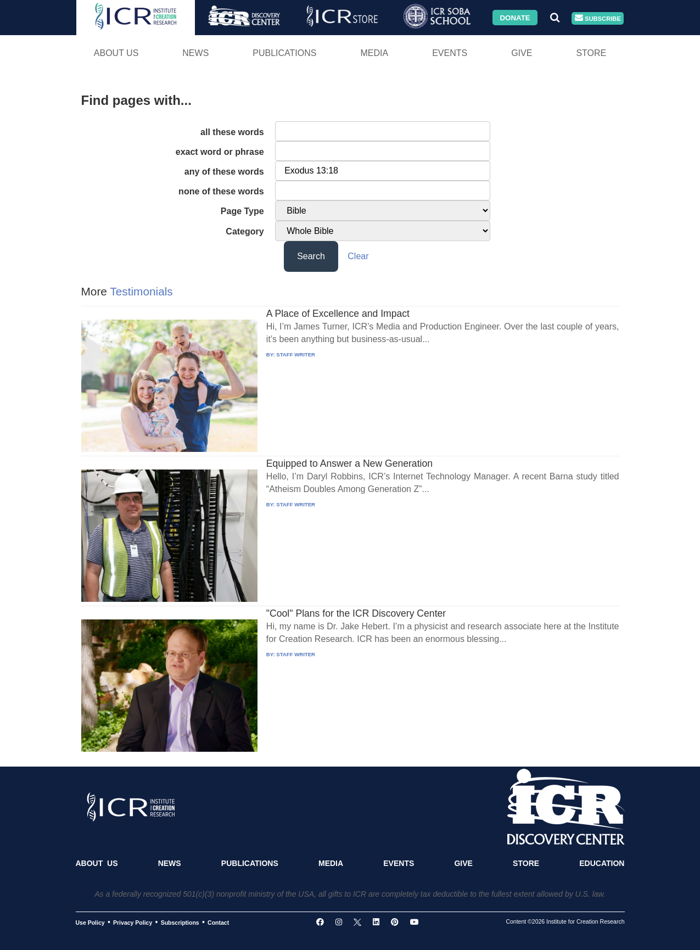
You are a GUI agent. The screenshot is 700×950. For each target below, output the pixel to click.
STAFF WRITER (295, 354)
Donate (515, 17)
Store (591, 53)
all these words (232, 132)
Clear (358, 256)
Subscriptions (180, 922)
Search (311, 256)
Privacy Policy (132, 922)
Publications (284, 53)
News (195, 53)
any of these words (224, 171)
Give (521, 53)
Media (374, 53)
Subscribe (598, 18)
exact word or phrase (220, 152)
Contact (218, 922)
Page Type (242, 211)
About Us (116, 53)
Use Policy (90, 922)
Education (601, 863)
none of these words (221, 191)
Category (245, 231)
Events (449, 53)
